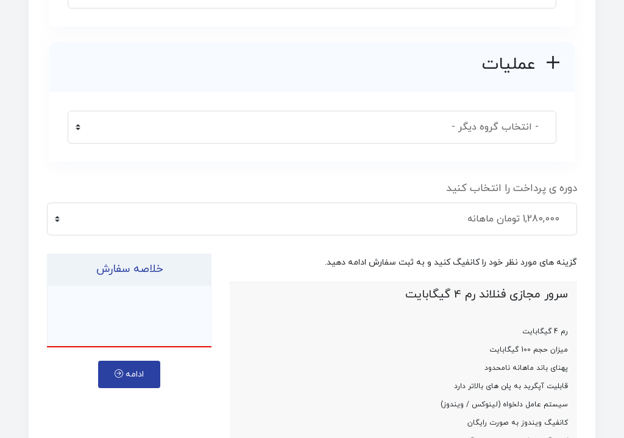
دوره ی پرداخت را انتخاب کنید (511, 188)
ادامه (129, 374)
